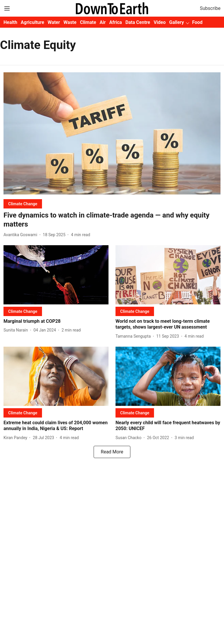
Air (103, 22)
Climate (88, 22)
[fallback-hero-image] (112, 133)
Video (160, 22)
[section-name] (23, 203)
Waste (70, 22)
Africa (115, 22)
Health (10, 22)
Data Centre (137, 22)
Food (197, 22)
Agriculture (32, 22)
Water (54, 22)
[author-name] (22, 235)
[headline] (112, 220)
